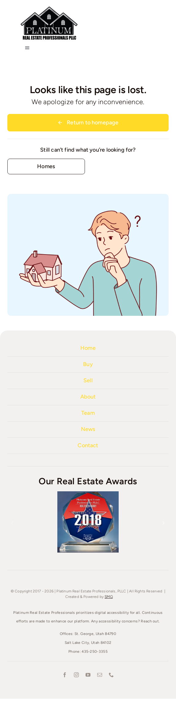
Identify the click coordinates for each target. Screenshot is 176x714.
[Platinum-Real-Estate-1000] (49, 7)
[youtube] (88, 675)
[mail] (99, 675)
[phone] (111, 675)
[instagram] (76, 675)
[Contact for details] (46, 166)
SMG (109, 597)
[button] (12, 523)
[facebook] (64, 675)
